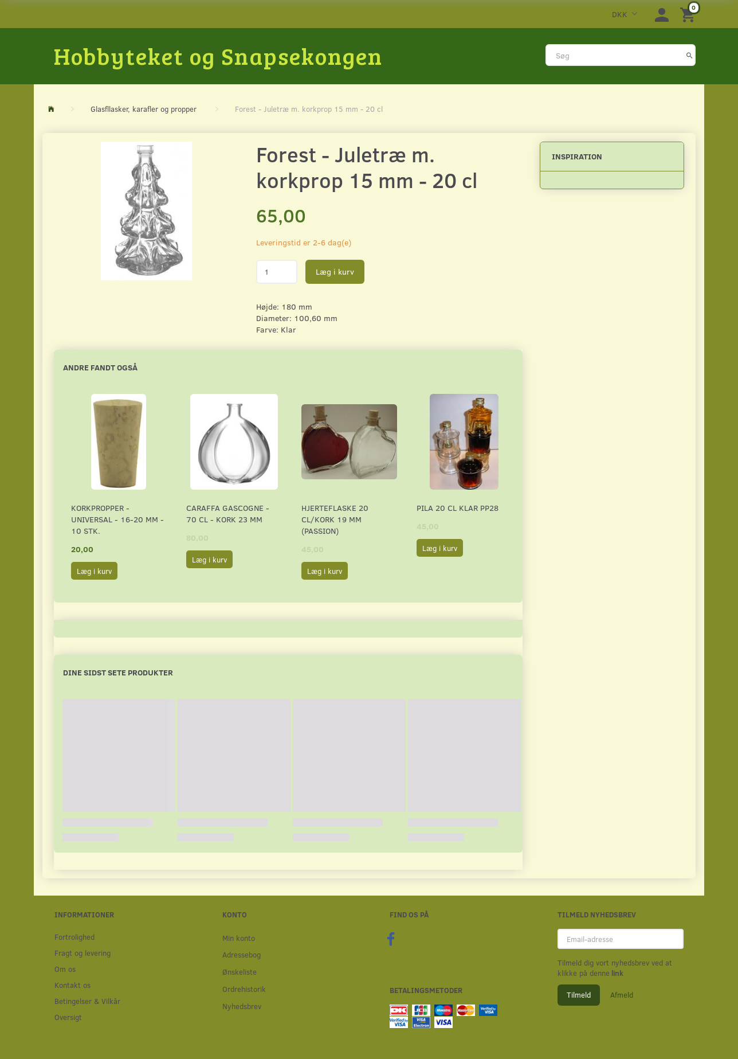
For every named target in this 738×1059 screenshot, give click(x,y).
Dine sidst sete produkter (118, 672)
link (616, 973)
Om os (65, 969)
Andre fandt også (100, 367)
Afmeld (621, 995)
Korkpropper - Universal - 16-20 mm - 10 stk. (117, 519)
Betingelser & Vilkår (87, 1001)
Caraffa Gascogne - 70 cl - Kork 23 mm (227, 513)
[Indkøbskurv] (689, 14)
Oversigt (68, 1017)
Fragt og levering (82, 953)
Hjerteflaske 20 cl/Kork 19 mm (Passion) (334, 519)
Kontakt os (72, 985)
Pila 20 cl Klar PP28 (457, 507)
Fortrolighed (74, 936)
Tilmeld (579, 995)
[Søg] (689, 55)
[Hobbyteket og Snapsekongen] (218, 55)
